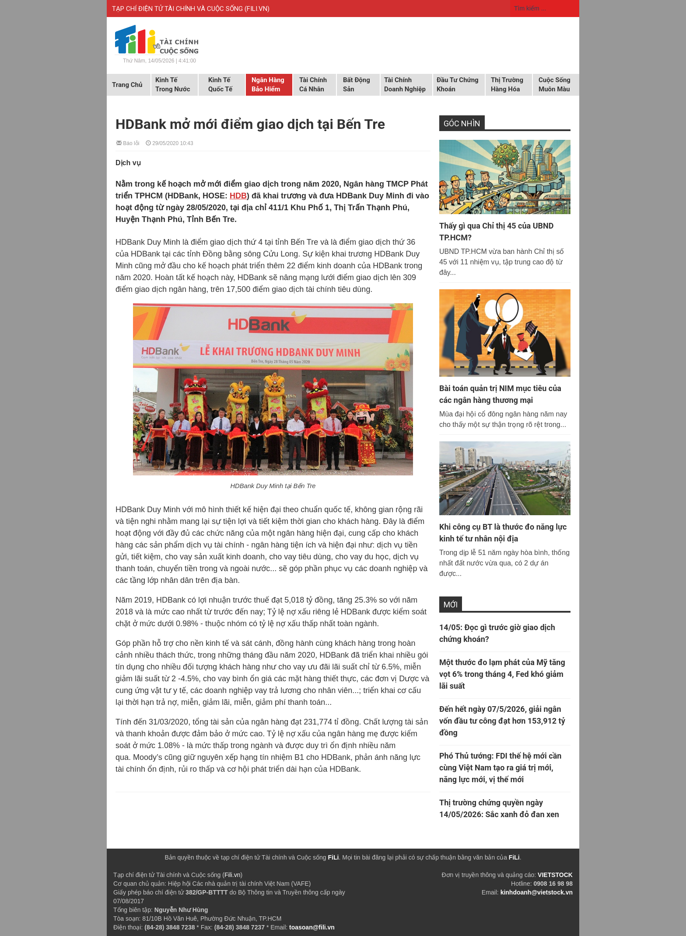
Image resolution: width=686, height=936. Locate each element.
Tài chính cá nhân (313, 84)
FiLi (333, 857)
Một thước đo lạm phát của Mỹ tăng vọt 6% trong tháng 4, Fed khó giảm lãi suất (502, 674)
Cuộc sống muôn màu (554, 84)
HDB (238, 195)
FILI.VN (257, 9)
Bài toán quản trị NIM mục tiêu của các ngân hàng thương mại (500, 394)
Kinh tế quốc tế (220, 84)
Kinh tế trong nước (172, 84)
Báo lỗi (127, 142)
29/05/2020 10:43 (169, 142)
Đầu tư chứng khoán (458, 84)
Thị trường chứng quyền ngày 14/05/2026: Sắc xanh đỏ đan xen (499, 808)
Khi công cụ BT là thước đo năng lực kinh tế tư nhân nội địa (503, 532)
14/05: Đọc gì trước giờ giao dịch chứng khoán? (497, 633)
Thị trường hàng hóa (507, 84)
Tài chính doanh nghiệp (405, 84)
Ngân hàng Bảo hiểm (268, 84)
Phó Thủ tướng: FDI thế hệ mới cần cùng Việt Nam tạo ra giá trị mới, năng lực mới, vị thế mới (500, 767)
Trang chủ (127, 85)
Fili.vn (232, 874)
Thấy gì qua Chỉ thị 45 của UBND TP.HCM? (496, 231)
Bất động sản (356, 84)
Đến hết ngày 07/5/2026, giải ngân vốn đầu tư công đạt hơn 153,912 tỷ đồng (502, 720)
